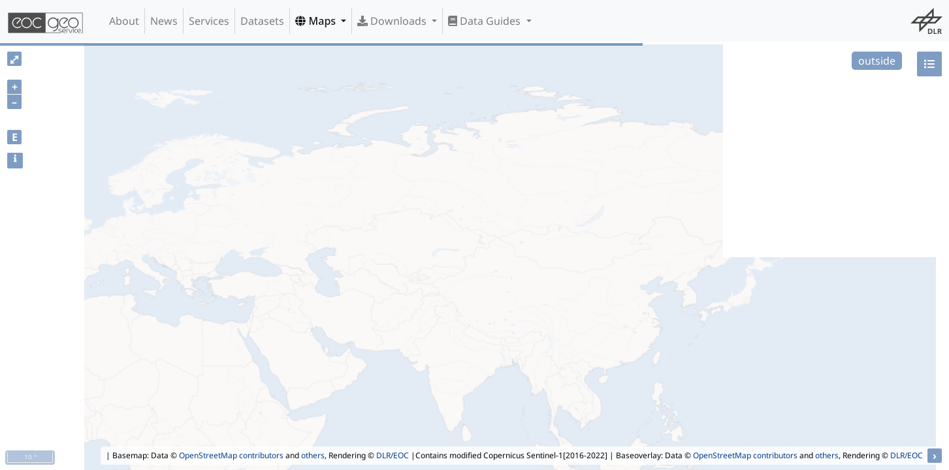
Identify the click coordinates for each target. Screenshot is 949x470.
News (164, 21)
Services (209, 21)
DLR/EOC (392, 455)
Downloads (393, 21)
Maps (316, 21)
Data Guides (485, 21)
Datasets (262, 21)
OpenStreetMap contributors (231, 455)
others (313, 455)
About (124, 21)
